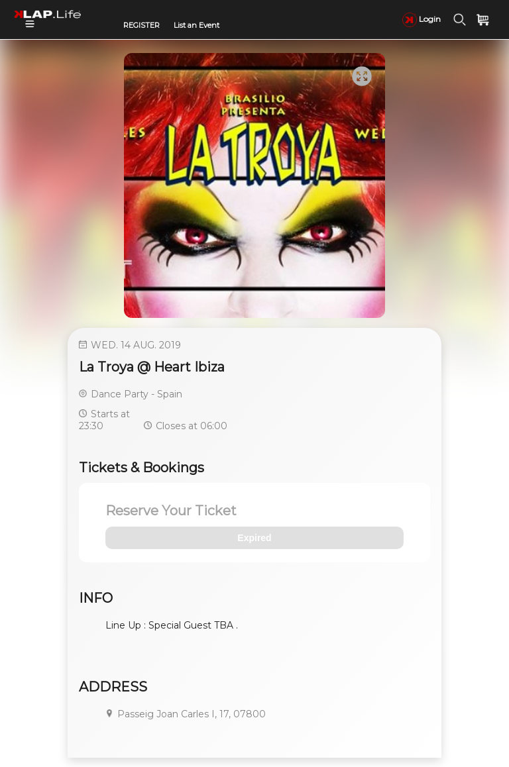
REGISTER (141, 25)
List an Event (196, 25)
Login (421, 19)
